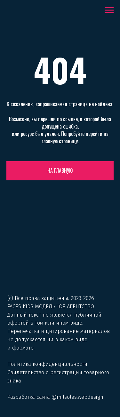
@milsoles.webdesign (77, 397)
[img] (60, 266)
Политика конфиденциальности (47, 364)
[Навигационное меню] (109, 10)
